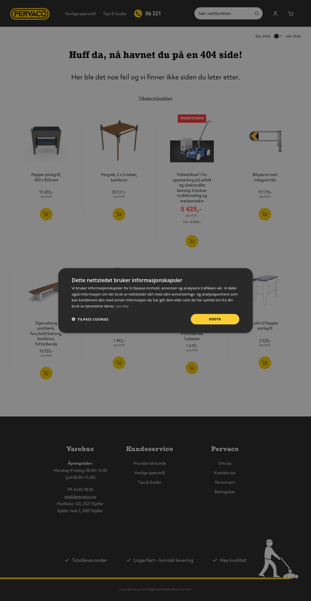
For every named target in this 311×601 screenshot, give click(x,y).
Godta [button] (215, 319)
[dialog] (155, 300)
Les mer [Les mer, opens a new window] (122, 305)
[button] (90, 319)
